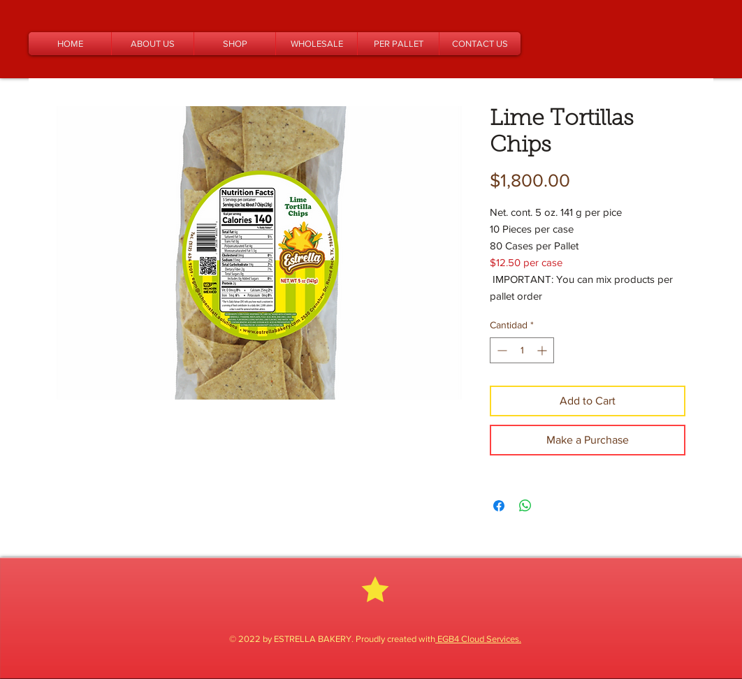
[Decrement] (500, 350)
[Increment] (543, 350)
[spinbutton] (521, 350)
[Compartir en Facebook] (498, 505)
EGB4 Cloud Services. (478, 639)
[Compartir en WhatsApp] (525, 505)
